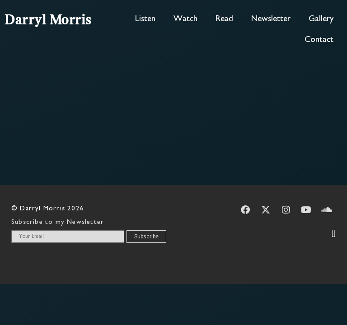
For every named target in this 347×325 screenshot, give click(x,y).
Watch (185, 19)
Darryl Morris (48, 20)
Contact (319, 40)
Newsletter (271, 19)
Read (224, 19)
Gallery (321, 19)
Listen (145, 19)
